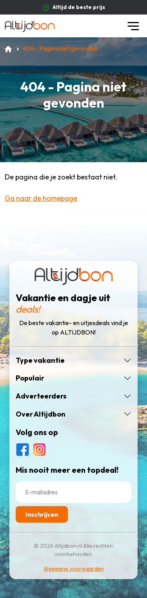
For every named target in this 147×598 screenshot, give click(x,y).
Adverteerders (41, 396)
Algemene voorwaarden (74, 568)
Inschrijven (41, 514)
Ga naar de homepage (41, 198)
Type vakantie (40, 360)
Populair (30, 378)
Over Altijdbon (40, 414)
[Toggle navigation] (133, 26)
